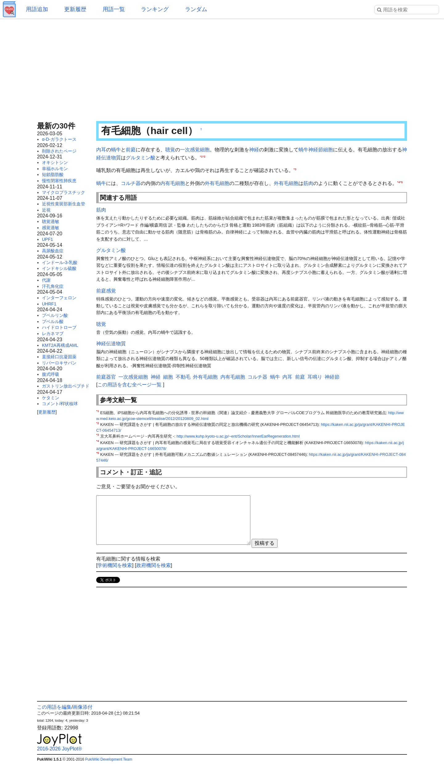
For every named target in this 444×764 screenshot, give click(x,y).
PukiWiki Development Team (108, 759)
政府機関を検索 (153, 565)
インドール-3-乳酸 (59, 262)
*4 (398, 181)
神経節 (315, 149)
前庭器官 (106, 377)
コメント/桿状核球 (60, 403)
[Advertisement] (222, 68)
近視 (46, 210)
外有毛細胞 (217, 183)
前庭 (131, 149)
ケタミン (50, 397)
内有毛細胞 (172, 183)
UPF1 (47, 239)
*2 (204, 156)
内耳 (101, 149)
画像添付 (82, 707)
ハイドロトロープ (59, 327)
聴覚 (170, 149)
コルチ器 (131, 183)
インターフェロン (59, 297)
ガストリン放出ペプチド (65, 386)
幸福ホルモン (55, 168)
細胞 (328, 149)
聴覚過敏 (50, 221)
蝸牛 (116, 149)
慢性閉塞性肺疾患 (59, 180)
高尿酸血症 (53, 250)
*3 (295, 169)
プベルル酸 (53, 321)
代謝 (46, 280)
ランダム (196, 9)
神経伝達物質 (111, 343)
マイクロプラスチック (63, 192)
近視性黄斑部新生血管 (63, 203)
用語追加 (37, 9)
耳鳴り (314, 377)
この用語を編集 (54, 707)
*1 (201, 156)
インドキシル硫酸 (59, 268)
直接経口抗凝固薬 (59, 356)
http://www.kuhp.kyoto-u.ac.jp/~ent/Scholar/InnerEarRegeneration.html (237, 436)
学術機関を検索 (114, 565)
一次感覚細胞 (195, 149)
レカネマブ (53, 333)
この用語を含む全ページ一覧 (129, 384)
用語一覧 (114, 9)
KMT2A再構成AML (60, 345)
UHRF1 (49, 303)
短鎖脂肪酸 (53, 174)
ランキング (155, 9)
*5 (401, 181)
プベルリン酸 (55, 315)
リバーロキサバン (59, 362)
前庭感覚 (106, 290)
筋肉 (308, 183)
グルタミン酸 (140, 157)
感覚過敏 (50, 227)
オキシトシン (55, 162)
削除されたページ (59, 151)
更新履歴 (75, 9)
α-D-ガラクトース (59, 139)
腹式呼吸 (50, 374)
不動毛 (183, 377)
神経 (254, 149)
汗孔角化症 (53, 286)
